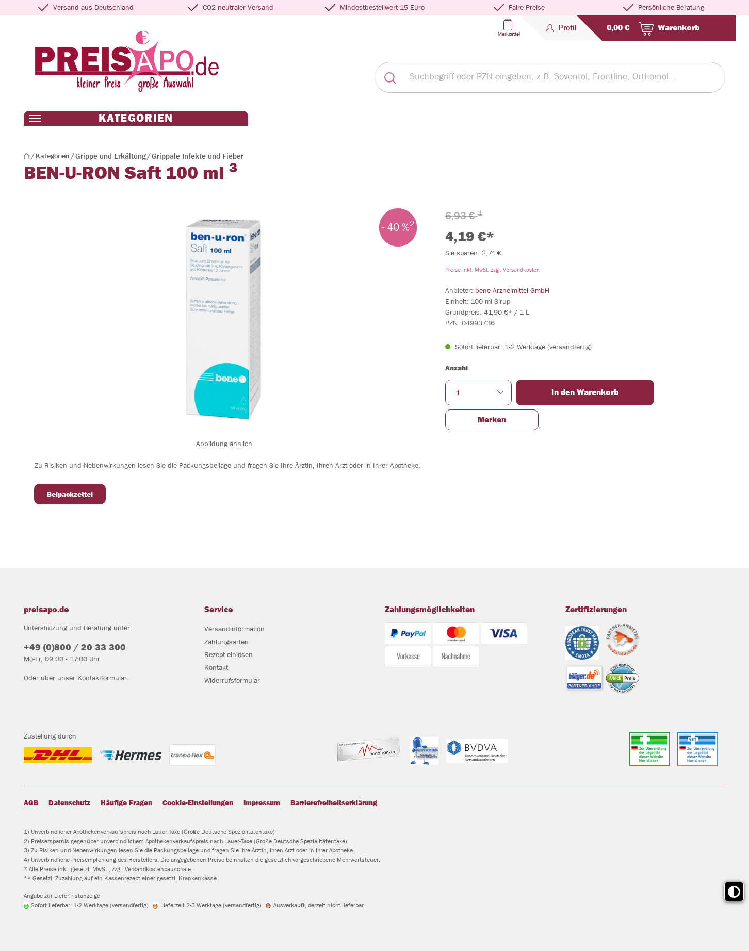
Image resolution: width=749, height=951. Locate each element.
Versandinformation (234, 628)
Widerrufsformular (232, 680)
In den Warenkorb (584, 392)
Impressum (261, 802)
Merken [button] (492, 419)
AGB (31, 802)
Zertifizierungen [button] (596, 609)
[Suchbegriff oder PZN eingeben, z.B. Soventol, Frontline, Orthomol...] (565, 77)
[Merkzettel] (508, 27)
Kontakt (216, 667)
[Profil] (561, 27)
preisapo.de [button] (46, 609)
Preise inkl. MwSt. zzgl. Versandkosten (492, 269)
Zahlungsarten (226, 641)
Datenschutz (69, 802)
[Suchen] (389, 77)
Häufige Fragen (126, 802)
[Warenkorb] (651, 28)
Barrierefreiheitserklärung (333, 802)
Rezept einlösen (228, 654)
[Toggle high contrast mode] (734, 891)
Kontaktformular (102, 677)
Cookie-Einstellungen (197, 802)
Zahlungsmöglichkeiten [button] (430, 609)
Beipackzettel (70, 494)
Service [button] (218, 609)
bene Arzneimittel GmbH (512, 290)
